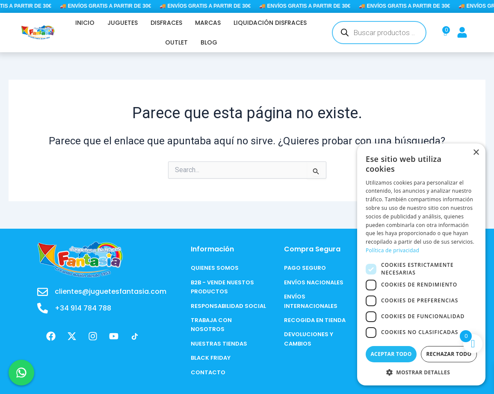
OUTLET (176, 42)
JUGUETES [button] (122, 22)
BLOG (209, 42)
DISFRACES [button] (166, 22)
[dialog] (421, 264)
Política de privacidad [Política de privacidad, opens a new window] (392, 250)
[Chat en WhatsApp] (21, 372)
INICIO (85, 22)
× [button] (476, 152)
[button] (421, 372)
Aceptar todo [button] (390, 354)
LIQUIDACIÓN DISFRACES (270, 22)
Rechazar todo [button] (448, 354)
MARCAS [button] (208, 22)
